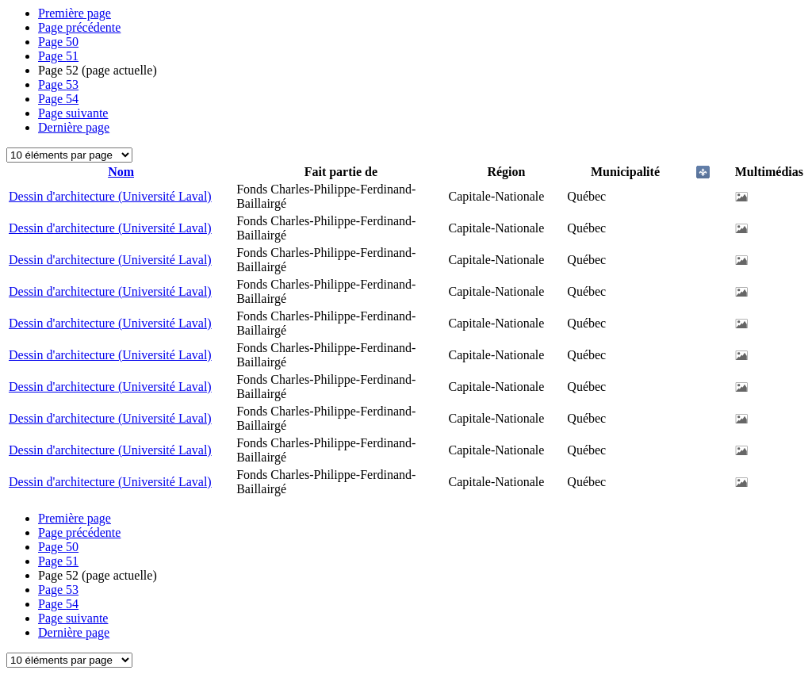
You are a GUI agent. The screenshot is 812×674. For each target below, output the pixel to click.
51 (58, 56)
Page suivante (73, 113)
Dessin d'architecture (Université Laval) (110, 196)
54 (58, 98)
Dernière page (73, 127)
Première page (74, 13)
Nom (121, 171)
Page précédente (79, 27)
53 (58, 84)
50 (58, 41)
